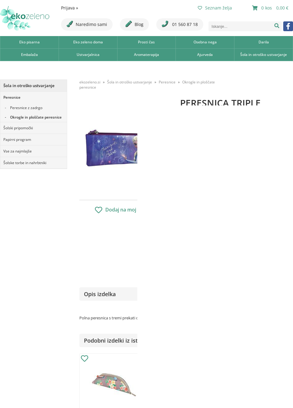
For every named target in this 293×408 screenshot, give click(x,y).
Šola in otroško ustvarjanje (263, 54)
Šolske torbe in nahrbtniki (24, 162)
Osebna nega (205, 42)
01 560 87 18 (180, 24)
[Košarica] (271, 8)
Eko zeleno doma (88, 42)
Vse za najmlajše (17, 151)
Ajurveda (205, 54)
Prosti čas (146, 42)
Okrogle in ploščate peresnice (36, 117)
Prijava (69, 8)
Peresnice (11, 97)
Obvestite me (198, 239)
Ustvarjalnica (88, 54)
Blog (134, 24)
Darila (264, 42)
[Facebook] (288, 26)
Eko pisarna (29, 42)
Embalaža (29, 54)
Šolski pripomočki (18, 127)
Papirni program (17, 139)
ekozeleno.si (89, 82)
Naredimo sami (87, 24)
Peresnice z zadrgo (26, 107)
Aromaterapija (146, 54)
